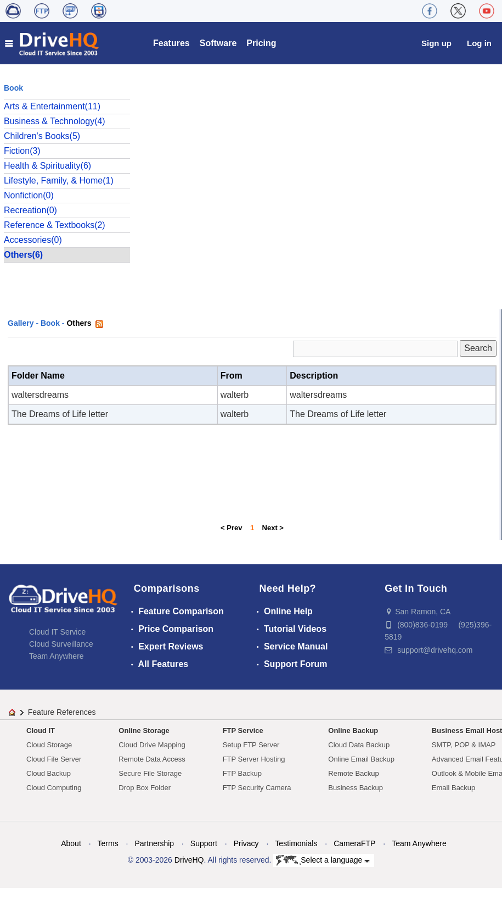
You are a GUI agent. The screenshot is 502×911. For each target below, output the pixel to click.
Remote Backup (353, 773)
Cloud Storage (49, 745)
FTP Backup (242, 773)
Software (218, 43)
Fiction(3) (22, 150)
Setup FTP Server (251, 745)
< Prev (231, 528)
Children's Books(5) (42, 136)
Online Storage (144, 730)
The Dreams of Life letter (60, 414)
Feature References (62, 712)
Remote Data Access (152, 759)
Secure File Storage (150, 773)
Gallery (20, 323)
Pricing (261, 43)
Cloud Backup (48, 773)
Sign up (436, 43)
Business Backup (355, 788)
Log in (479, 43)
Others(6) (23, 254)
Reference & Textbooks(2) (54, 225)
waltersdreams (40, 394)
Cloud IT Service (57, 631)
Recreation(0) (30, 210)
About (71, 843)
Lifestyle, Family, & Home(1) (59, 180)
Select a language (323, 860)
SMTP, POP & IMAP (464, 745)
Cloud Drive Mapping (152, 745)
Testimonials (296, 843)
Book (50, 323)
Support (203, 843)
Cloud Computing (53, 788)
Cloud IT (40, 730)
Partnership (154, 843)
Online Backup (353, 730)
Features (171, 43)
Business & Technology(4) (54, 121)
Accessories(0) (33, 240)
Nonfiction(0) (29, 195)
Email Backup (453, 788)
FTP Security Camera (257, 788)
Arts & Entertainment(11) (52, 106)
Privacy (246, 843)
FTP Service (243, 730)
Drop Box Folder (145, 788)
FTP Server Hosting (254, 759)
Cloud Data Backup (359, 745)
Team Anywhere (56, 656)
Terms (108, 843)
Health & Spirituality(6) (47, 165)
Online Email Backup (361, 759)
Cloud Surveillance (61, 644)
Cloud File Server (53, 759)
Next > (273, 528)
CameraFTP (354, 843)
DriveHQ (189, 860)
